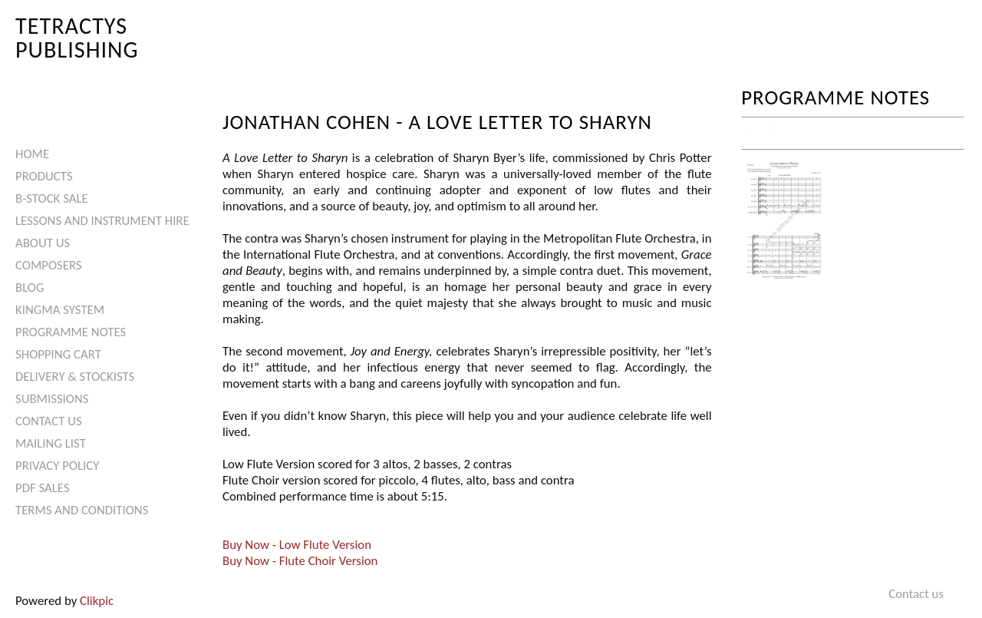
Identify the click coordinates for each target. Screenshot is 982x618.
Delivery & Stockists (74, 376)
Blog (29, 287)
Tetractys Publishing (77, 37)
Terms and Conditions (81, 510)
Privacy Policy (57, 466)
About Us (42, 243)
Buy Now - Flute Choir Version (299, 561)
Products (44, 176)
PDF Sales (42, 488)
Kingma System (59, 310)
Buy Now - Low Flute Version (296, 545)
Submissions (51, 399)
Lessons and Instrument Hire (102, 221)
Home (32, 154)
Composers (48, 265)
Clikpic (97, 601)
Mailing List (50, 443)
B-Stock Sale (51, 198)
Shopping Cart (58, 354)
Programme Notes (70, 332)
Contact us (48, 421)
